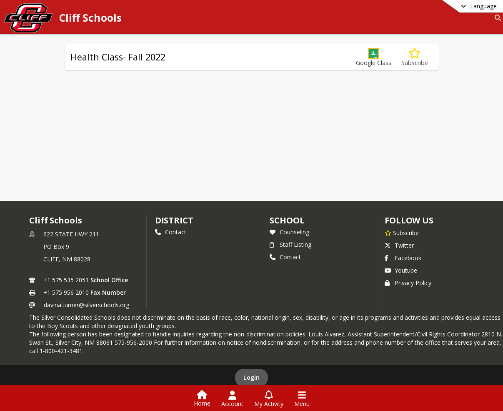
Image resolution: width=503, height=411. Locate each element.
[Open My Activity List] (268, 399)
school (287, 220)
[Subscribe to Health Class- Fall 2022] (414, 57)
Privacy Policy (408, 283)
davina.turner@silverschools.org (86, 305)
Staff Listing (290, 244)
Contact (170, 232)
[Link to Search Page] (496, 18)
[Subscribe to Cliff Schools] (402, 232)
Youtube (401, 270)
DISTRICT (174, 220)
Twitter (399, 245)
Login (251, 377)
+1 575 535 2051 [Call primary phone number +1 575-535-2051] (66, 280)
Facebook (403, 258)
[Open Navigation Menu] (302, 399)
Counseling (289, 232)
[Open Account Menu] (232, 399)
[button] (373, 57)
